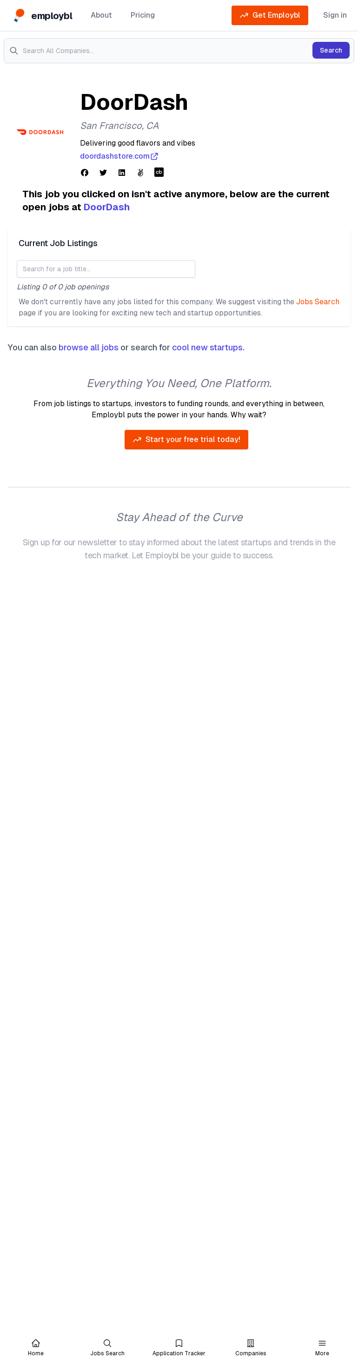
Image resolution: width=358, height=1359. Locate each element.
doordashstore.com (119, 156)
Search (331, 50)
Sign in (335, 15)
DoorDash (107, 207)
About (101, 15)
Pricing (143, 15)
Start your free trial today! (186, 439)
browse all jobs (89, 347)
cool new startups (207, 347)
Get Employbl (269, 15)
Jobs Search (317, 301)
